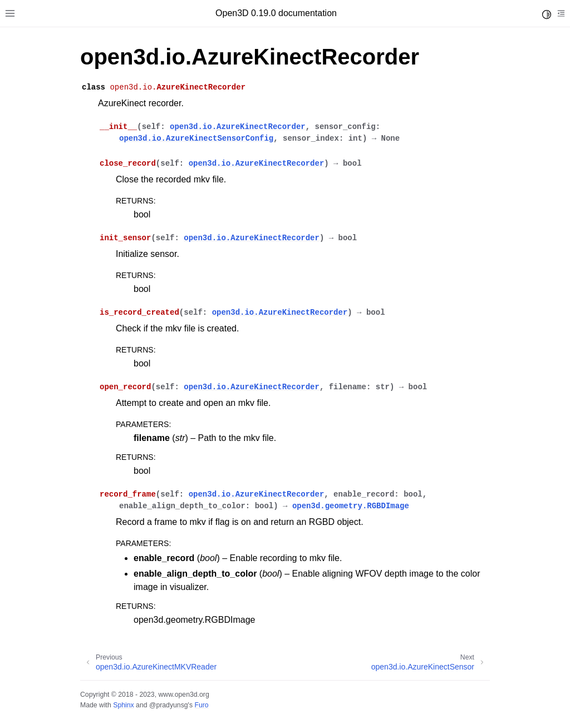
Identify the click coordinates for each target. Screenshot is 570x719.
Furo (201, 705)
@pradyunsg (168, 705)
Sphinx (123, 705)
